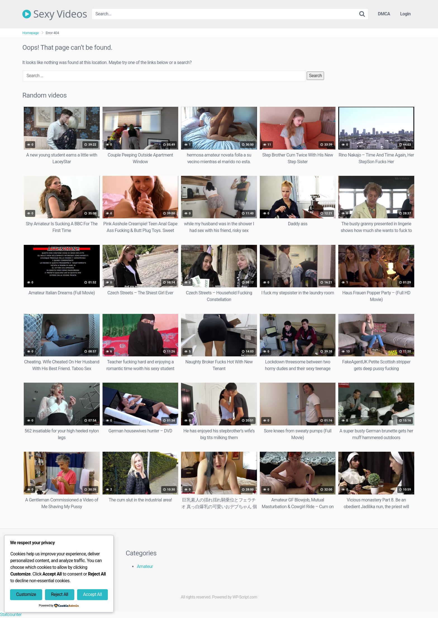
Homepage (30, 33)
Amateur (145, 566)
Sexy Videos (54, 14)
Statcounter (11, 614)
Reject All (59, 594)
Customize (26, 594)
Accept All (92, 594)
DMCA (384, 13)
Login (405, 13)
